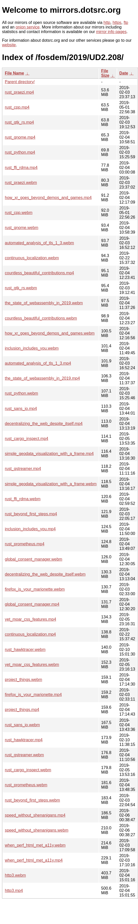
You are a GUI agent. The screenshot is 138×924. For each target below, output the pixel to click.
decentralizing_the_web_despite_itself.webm (45, 574)
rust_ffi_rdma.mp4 (21, 167)
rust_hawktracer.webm (25, 649)
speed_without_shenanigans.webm (36, 830)
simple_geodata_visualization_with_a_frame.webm (51, 484)
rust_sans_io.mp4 (21, 408)
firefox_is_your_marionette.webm (35, 589)
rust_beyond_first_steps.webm (32, 800)
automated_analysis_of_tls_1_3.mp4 (38, 363)
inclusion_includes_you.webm (32, 348)
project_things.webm (23, 679)
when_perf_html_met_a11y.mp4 (34, 860)
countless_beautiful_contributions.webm (41, 318)
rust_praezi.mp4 (19, 92)
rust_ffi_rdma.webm (22, 499)
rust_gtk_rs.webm (21, 288)
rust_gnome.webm (21, 227)
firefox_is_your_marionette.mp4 (33, 694)
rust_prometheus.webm (26, 785)
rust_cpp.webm (19, 212)
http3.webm (15, 875)
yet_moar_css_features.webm (32, 664)
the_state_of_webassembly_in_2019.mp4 (42, 378)
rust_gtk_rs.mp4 (19, 122)
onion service (27, 27)
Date (123, 73)
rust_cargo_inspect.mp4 (26, 438)
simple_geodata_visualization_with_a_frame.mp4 (49, 453)
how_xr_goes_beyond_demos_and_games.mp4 (48, 197)
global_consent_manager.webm (33, 559)
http (106, 22)
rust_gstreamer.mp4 (23, 468)
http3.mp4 (14, 890)
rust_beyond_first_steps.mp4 (31, 514)
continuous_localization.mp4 (30, 634)
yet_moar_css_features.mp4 (30, 619)
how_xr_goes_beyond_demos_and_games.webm (50, 333)
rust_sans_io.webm (22, 725)
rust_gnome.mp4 (20, 137)
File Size (105, 73)
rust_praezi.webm (21, 182)
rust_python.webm (21, 393)
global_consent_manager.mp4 (32, 604)
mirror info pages (111, 32)
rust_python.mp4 (20, 152)
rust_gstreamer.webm (24, 755)
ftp (126, 22)
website (9, 45)
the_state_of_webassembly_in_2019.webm (44, 303)
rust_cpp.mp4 (17, 107)
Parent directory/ (20, 82)
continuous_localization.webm (32, 258)
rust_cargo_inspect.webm (28, 770)
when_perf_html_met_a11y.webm (35, 845)
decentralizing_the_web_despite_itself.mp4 (44, 423)
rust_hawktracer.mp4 (24, 740)
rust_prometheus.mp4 (24, 544)
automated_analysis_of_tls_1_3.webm (39, 243)
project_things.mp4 (22, 709)
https (117, 22)
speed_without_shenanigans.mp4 (35, 815)
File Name (14, 73)
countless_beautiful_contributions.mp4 (39, 273)
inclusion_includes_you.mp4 (30, 529)
